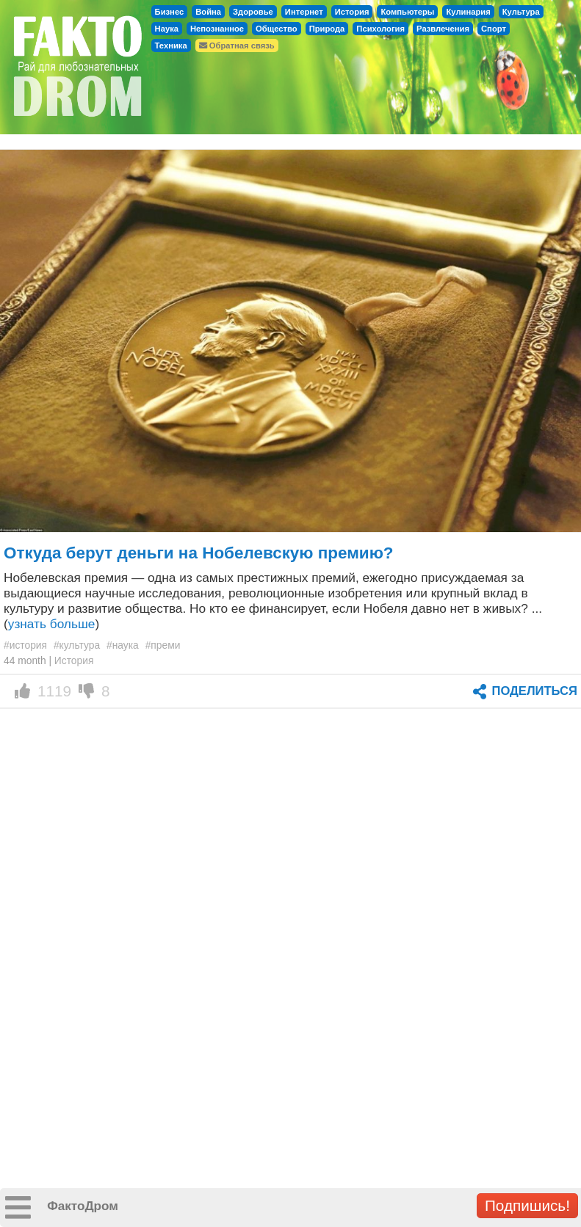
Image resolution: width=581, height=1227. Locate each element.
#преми (163, 645)
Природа (327, 28)
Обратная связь (237, 45)
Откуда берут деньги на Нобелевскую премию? (199, 553)
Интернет (304, 11)
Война (208, 11)
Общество (276, 28)
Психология (380, 28)
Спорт (493, 28)
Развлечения (442, 28)
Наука (166, 28)
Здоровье (253, 11)
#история (25, 645)
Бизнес (169, 11)
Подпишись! (527, 1205)
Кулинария (468, 11)
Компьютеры (407, 11)
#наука (123, 645)
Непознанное (217, 28)
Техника (171, 45)
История (352, 11)
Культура (521, 11)
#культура (77, 645)
